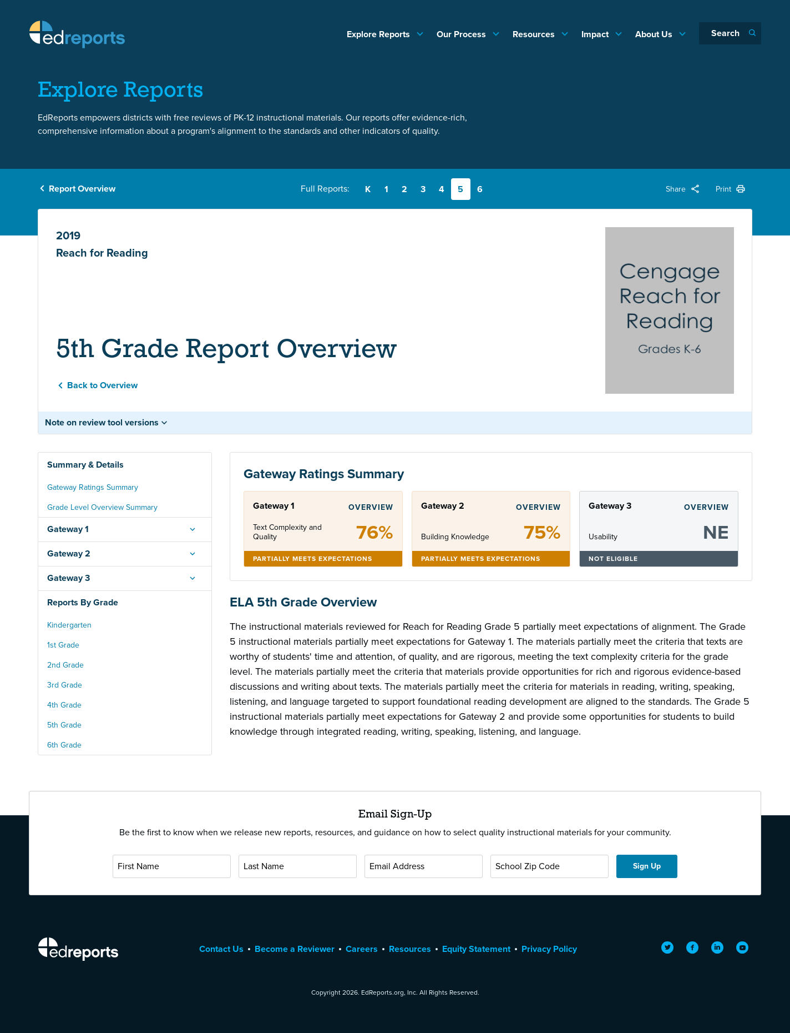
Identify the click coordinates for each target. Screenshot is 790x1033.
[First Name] (172, 866)
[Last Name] (298, 866)
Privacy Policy (549, 948)
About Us (655, 34)
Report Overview (82, 188)
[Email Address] (423, 866)
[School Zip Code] (549, 866)
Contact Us (221, 948)
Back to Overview (102, 385)
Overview (370, 507)
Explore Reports (379, 34)
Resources (535, 34)
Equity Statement (476, 948)
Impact (596, 34)
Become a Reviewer (295, 948)
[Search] (730, 33)
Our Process (462, 34)
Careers (362, 948)
